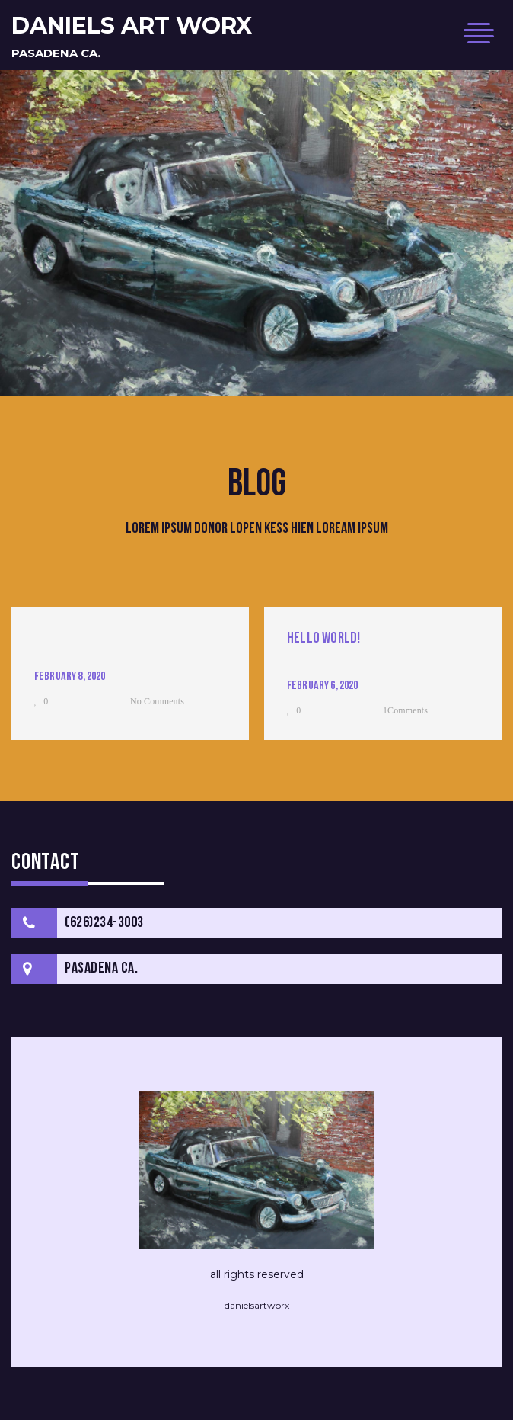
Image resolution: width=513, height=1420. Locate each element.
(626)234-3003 (104, 923)
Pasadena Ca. (55, 53)
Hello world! (323, 638)
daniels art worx (131, 25)
